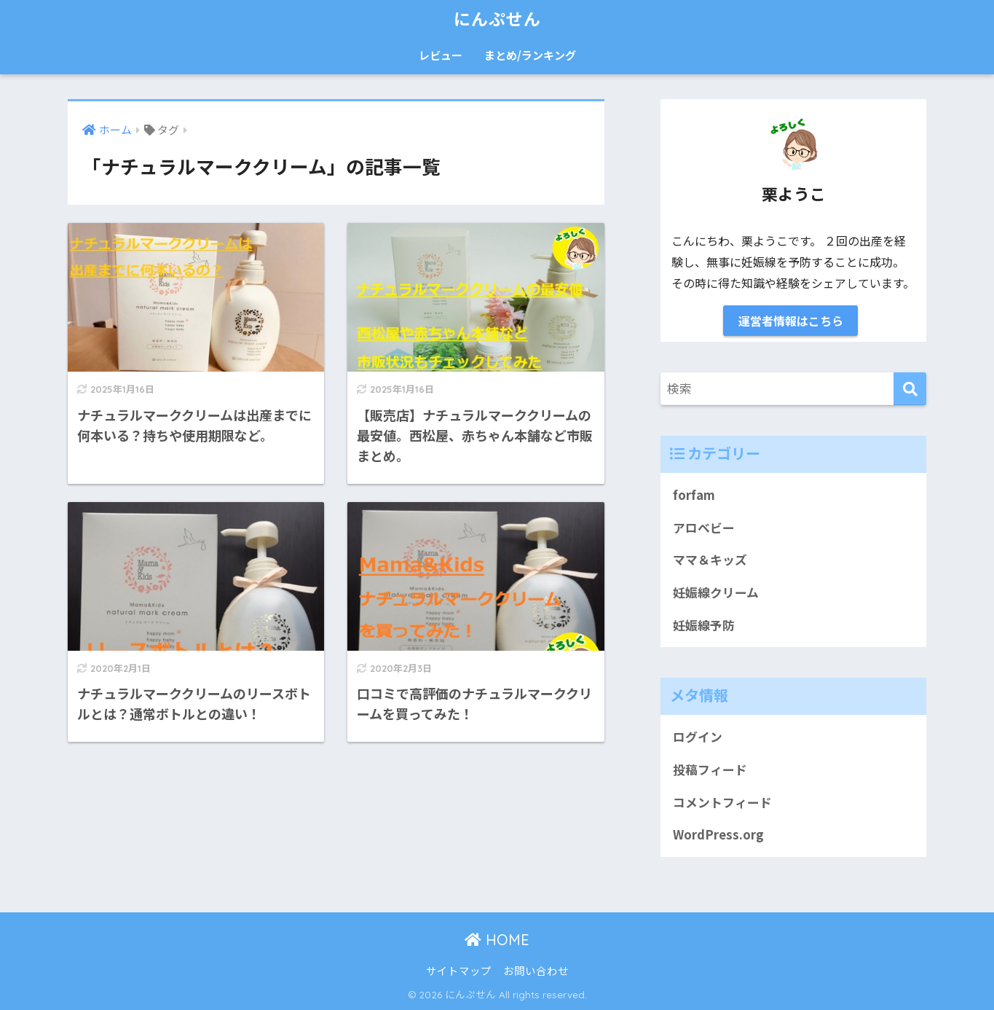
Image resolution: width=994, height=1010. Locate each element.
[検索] (910, 388)
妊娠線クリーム (716, 592)
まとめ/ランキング (530, 55)
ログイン (697, 736)
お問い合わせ (536, 970)
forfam (694, 495)
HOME (497, 940)
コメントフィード (722, 802)
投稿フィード (710, 769)
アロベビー (704, 527)
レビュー (440, 55)
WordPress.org (718, 834)
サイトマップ (459, 970)
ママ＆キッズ (710, 559)
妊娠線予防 (704, 625)
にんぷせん (497, 19)
